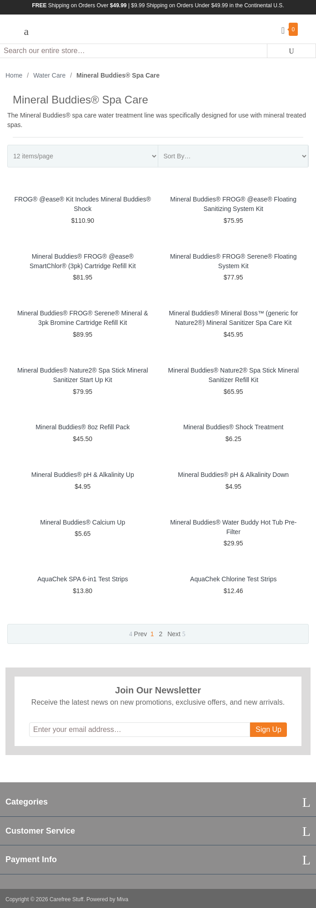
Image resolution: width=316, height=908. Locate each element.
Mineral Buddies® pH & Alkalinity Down (233, 474)
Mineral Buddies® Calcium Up (82, 522)
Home (13, 75)
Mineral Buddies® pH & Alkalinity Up (82, 474)
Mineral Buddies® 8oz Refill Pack (82, 427)
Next (176, 634)
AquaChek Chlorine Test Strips (233, 579)
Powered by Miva (107, 899)
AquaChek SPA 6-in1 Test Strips (82, 579)
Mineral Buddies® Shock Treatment (233, 427)
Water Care (49, 75)
